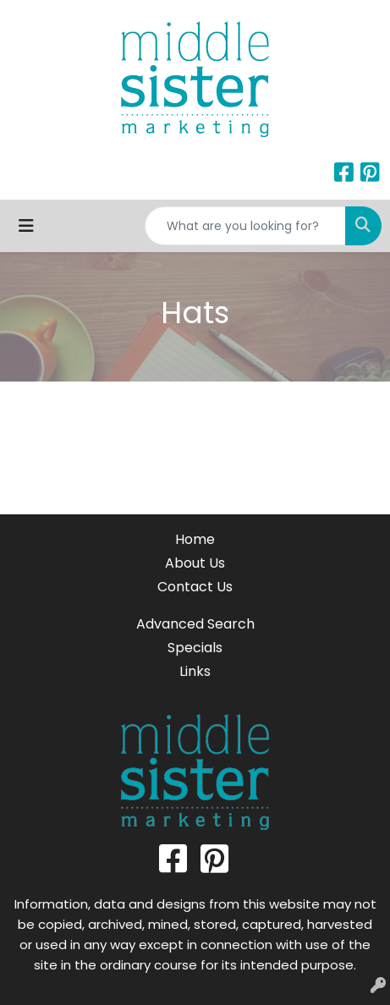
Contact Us (195, 586)
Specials (195, 647)
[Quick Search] (245, 225)
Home (195, 539)
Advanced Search (195, 624)
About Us (195, 563)
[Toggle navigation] (26, 226)
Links (195, 671)
